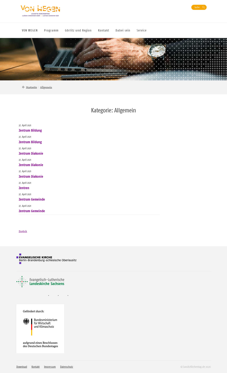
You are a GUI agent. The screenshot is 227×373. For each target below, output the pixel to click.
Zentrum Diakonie (31, 153)
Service (142, 30)
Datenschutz (66, 367)
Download (21, 367)
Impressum (50, 367)
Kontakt (103, 30)
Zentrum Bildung (30, 130)
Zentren (24, 188)
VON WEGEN (30, 30)
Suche (197, 7)
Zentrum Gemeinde (32, 199)
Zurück (23, 231)
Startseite (31, 87)
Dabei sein (123, 30)
